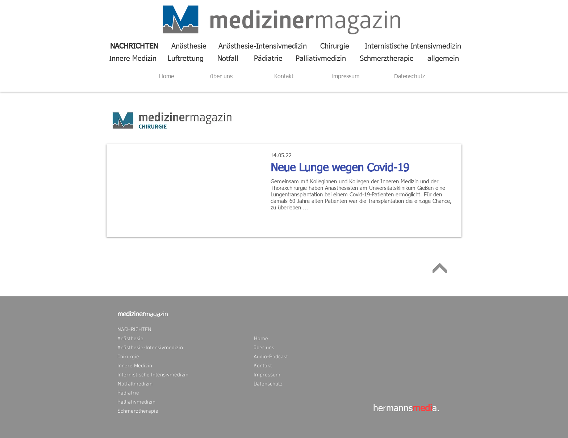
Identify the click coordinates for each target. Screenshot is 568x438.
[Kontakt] (283, 77)
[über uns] (221, 77)
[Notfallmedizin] (135, 384)
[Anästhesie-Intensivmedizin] (262, 46)
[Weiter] (440, 268)
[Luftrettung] (185, 59)
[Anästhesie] (189, 46)
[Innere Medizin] (132, 59)
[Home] (166, 77)
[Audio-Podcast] (271, 357)
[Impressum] (345, 77)
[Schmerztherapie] (387, 59)
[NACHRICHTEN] (133, 46)
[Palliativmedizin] (321, 59)
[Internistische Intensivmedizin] (409, 46)
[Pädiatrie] (268, 59)
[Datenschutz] (409, 77)
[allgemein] (443, 59)
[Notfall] (227, 59)
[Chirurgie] (335, 46)
